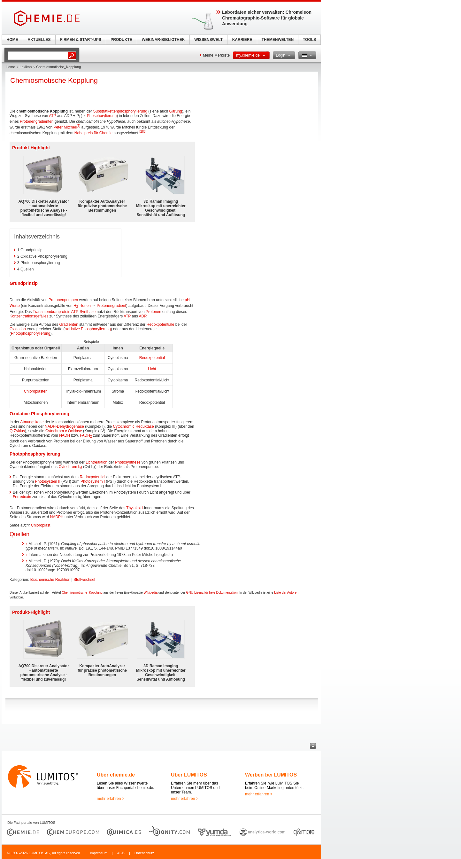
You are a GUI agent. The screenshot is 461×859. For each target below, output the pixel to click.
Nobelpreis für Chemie (93, 133)
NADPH (57, 517)
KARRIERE (242, 39)
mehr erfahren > (110, 798)
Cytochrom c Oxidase (63, 431)
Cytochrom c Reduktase (133, 426)
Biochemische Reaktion (50, 579)
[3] (144, 131)
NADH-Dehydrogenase (64, 426)
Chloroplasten (36, 391)
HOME (12, 39)
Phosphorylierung (102, 115)
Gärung (175, 111)
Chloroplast (40, 525)
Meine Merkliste (216, 55)
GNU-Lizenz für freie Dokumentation (212, 592)
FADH (86, 435)
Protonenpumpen (63, 300)
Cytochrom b (70, 467)
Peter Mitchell (65, 127)
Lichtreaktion (96, 462)
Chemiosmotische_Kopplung (82, 592)
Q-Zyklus (17, 431)
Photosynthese (127, 462)
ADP (142, 316)
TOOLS (309, 39)
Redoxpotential (152, 357)
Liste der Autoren (286, 592)
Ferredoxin (22, 497)
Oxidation (18, 329)
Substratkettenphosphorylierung (120, 111)
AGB (121, 853)
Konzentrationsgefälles (29, 316)
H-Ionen (82, 305)
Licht (152, 369)
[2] (141, 131)
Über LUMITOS (189, 774)
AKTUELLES (39, 39)
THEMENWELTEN (278, 39)
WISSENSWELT (208, 39)
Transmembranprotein (52, 311)
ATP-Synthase (83, 311)
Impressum (98, 853)
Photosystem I (93, 481)
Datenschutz (144, 853)
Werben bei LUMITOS (271, 774)
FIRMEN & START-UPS (80, 39)
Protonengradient (111, 305)
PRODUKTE (121, 39)
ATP (52, 115)
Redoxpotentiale (160, 324)
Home (10, 67)
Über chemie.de (116, 774)
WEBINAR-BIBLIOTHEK (163, 39)
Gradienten (68, 324)
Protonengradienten (36, 121)
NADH (64, 435)
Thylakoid (134, 508)
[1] (78, 126)
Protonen (153, 311)
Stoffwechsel (84, 579)
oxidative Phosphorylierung (88, 329)
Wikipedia (151, 592)
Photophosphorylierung (30, 333)
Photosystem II (47, 481)
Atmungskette (31, 422)
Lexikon (25, 67)
